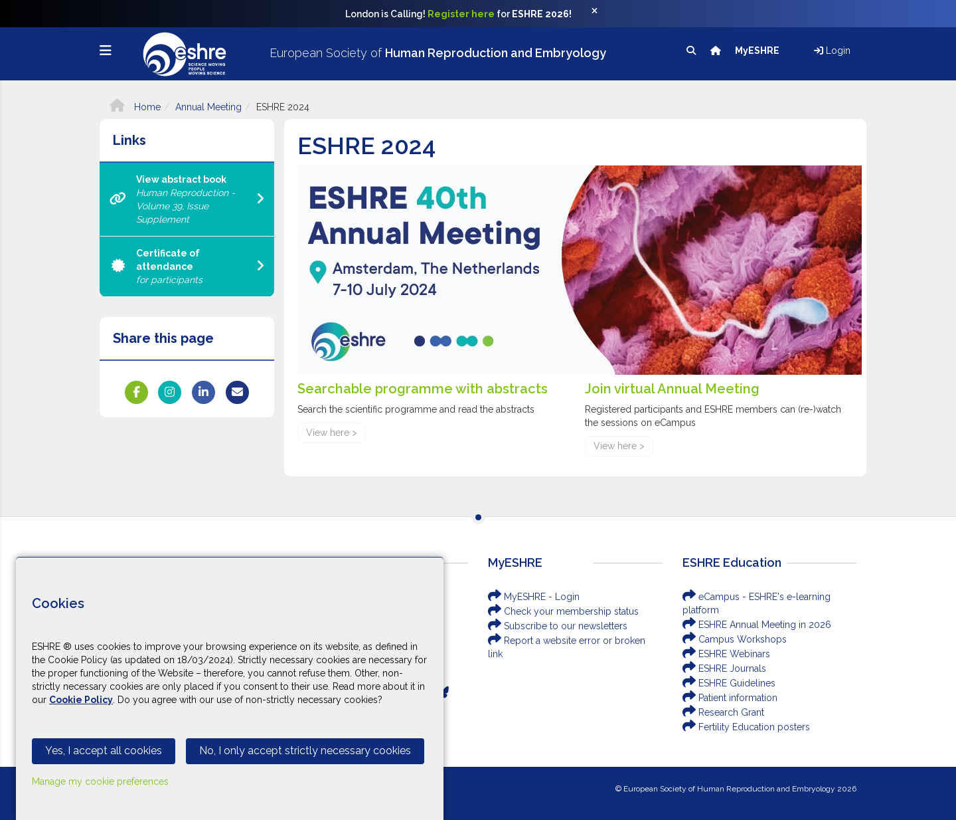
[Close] (601, 14)
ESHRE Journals (724, 668)
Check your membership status (563, 611)
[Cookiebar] (229, 688)
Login (832, 50)
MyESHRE (758, 50)
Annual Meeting (208, 107)
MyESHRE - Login (534, 596)
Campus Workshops (734, 639)
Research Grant (723, 712)
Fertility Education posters (746, 727)
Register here (461, 14)
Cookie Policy (81, 699)
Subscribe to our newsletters (557, 626)
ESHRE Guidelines (728, 683)
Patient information (729, 697)
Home (135, 107)
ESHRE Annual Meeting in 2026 (756, 624)
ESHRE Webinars (726, 654)
